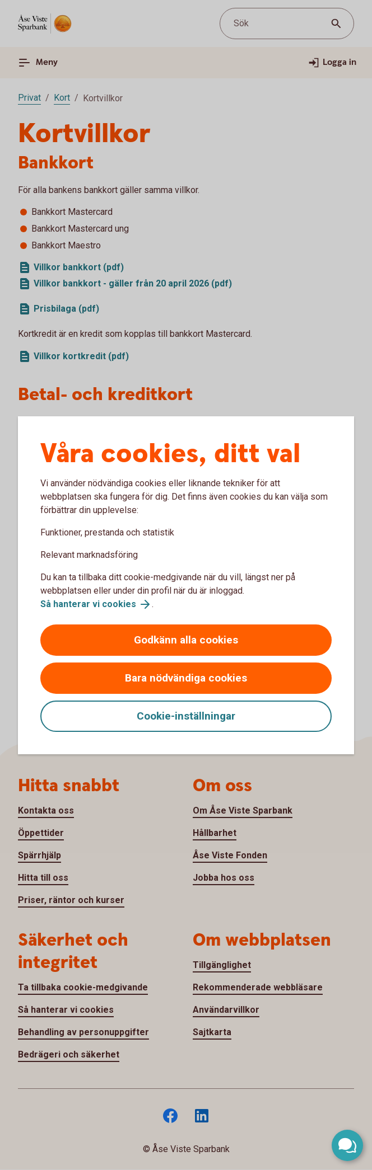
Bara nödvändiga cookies (186, 677)
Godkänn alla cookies (186, 639)
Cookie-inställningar (186, 715)
